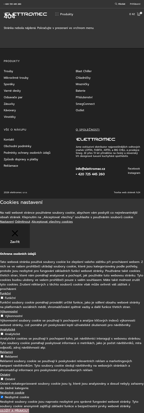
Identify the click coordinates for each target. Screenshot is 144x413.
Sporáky (9, 84)
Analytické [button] (7, 329)
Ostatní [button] (5, 374)
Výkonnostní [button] (9, 311)
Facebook (134, 168)
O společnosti (88, 130)
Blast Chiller (84, 71)
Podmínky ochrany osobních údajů (27, 153)
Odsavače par (13, 97)
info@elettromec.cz (90, 168)
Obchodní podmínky (17, 146)
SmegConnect (85, 104)
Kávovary (10, 110)
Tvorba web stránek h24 (127, 192)
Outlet (80, 110)
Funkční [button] (5, 293)
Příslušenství (84, 97)
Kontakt (9, 140)
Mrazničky (82, 84)
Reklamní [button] (6, 352)
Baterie (80, 91)
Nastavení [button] (7, 221)
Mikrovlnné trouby (16, 78)
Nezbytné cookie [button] (12, 392)
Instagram (134, 173)
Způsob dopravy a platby (21, 159)
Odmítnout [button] (22, 221)
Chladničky (83, 78)
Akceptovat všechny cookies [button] (52, 221)
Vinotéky (10, 117)
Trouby (8, 71)
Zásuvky (9, 104)
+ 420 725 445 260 (12, 4)
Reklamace (11, 166)
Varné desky (12, 91)
